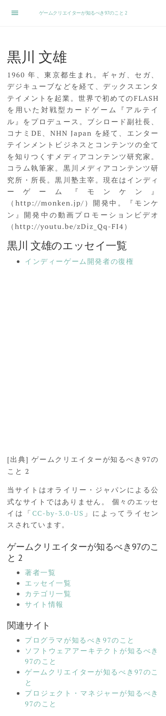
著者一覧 (40, 572)
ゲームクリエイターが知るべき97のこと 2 (83, 13)
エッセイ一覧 (48, 583)
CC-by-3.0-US (58, 513)
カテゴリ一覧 (48, 593)
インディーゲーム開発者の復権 (79, 261)
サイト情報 (44, 604)
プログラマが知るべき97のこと (80, 640)
